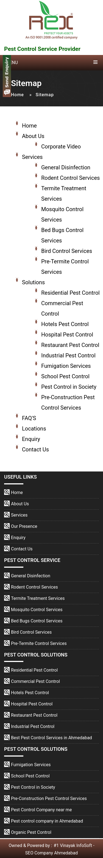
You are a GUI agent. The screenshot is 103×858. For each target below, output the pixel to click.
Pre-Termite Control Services (39, 643)
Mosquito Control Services (37, 609)
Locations (34, 428)
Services (32, 157)
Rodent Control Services (70, 178)
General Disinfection (65, 167)
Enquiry (31, 439)
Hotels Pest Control (65, 324)
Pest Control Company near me (41, 809)
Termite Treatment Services (38, 598)
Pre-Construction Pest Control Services (49, 798)
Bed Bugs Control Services (37, 621)
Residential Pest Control (70, 292)
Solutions (33, 282)
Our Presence (24, 526)
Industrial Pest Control (68, 355)
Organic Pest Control (31, 832)
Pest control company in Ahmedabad (47, 821)
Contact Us (35, 449)
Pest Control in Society (68, 387)
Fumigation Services (66, 366)
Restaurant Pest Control (70, 345)
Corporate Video (61, 146)
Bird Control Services (66, 251)
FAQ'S (29, 418)
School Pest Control (65, 376)
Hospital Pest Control (67, 334)
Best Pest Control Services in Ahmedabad (51, 737)
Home (17, 94)
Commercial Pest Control (35, 681)
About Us (33, 136)
